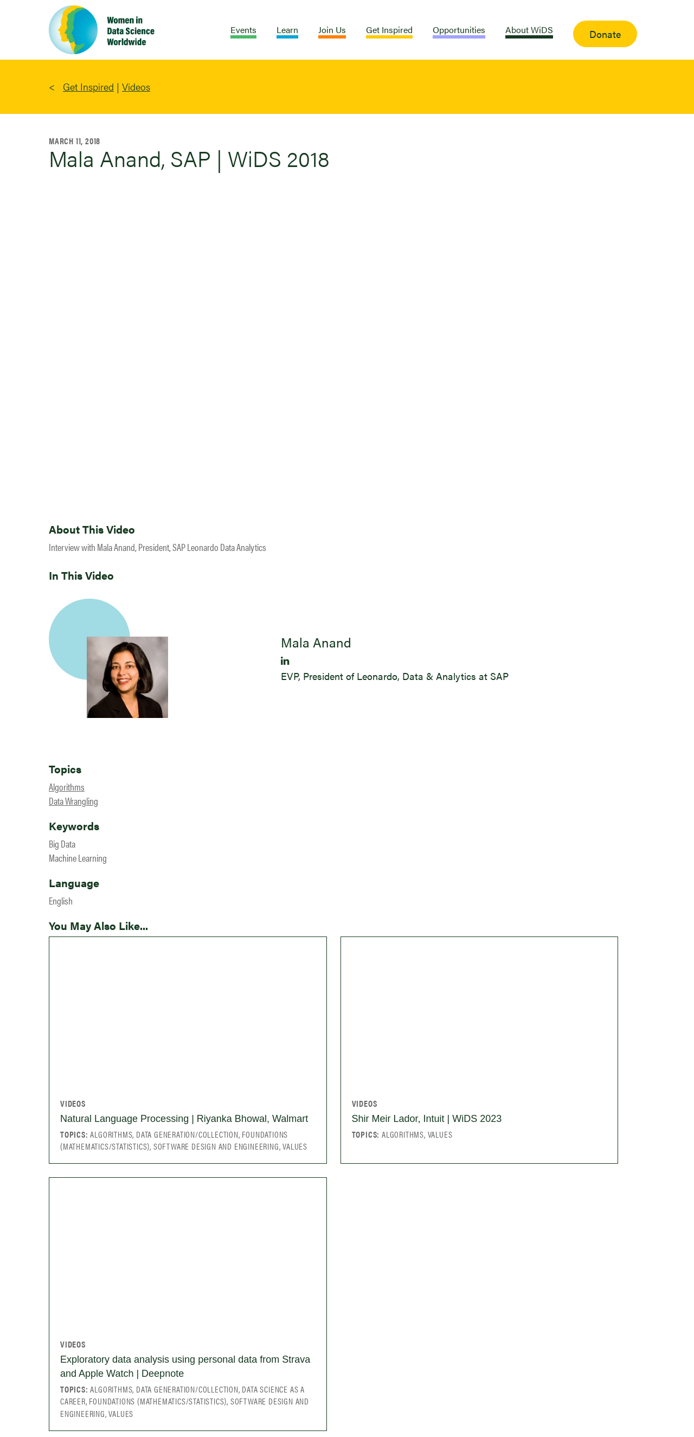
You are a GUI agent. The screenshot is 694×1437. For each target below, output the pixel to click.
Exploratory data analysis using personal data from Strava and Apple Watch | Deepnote (185, 1366)
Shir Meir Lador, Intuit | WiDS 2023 (427, 1118)
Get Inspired (88, 86)
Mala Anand (316, 642)
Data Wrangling (73, 800)
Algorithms (67, 786)
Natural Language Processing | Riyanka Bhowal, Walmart (184, 1118)
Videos (136, 86)
